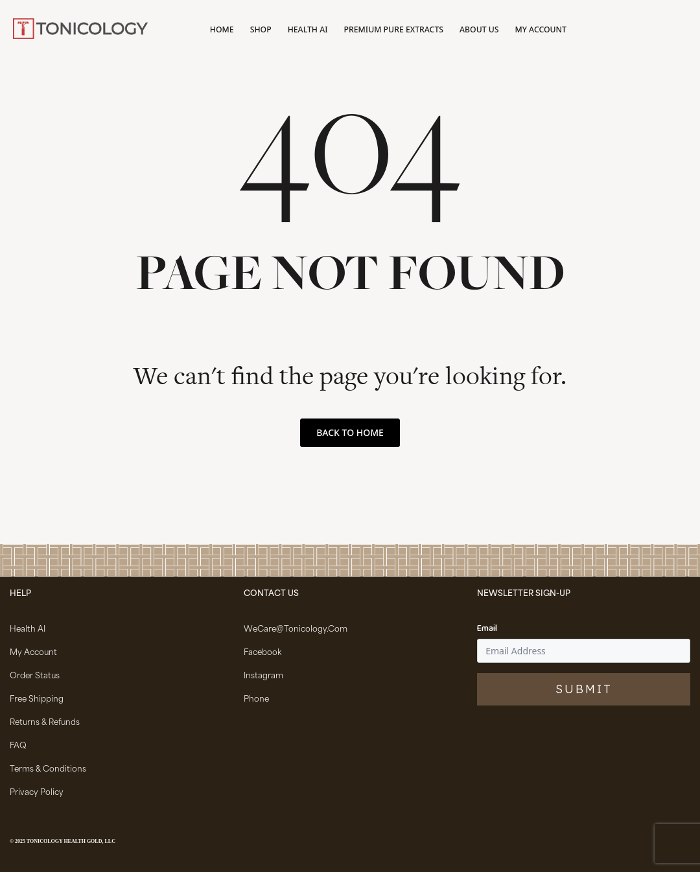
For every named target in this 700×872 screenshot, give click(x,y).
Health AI (308, 29)
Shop (261, 29)
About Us (479, 29)
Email (487, 629)
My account (540, 29)
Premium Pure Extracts (393, 29)
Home (222, 29)
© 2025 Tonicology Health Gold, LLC (62, 841)
